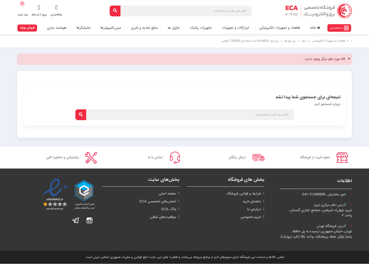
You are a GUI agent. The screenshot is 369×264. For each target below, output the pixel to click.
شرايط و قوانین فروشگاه (244, 194)
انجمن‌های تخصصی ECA (157, 202)
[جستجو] (181, 11)
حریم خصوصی (250, 217)
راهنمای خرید (251, 202)
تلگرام (76, 221)
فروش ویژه (27, 27)
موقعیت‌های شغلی (163, 217)
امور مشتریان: (327, 195)
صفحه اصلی (167, 194)
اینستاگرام (89, 221)
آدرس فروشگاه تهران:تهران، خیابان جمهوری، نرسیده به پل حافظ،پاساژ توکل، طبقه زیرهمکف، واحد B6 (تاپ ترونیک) (316, 231)
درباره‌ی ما (254, 210)
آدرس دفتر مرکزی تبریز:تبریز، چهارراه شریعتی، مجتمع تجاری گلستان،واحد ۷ (320, 210)
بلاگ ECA (168, 210)
